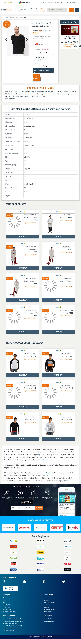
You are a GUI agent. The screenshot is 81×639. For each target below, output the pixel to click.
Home (45, 598)
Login (77, 10)
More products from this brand (24, 343)
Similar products (16, 204)
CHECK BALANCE (45, 2)
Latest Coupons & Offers (49, 602)
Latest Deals (47, 607)
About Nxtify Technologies (9, 611)
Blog (4, 600)
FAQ (4, 602)
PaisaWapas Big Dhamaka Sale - (12, 618)
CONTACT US (64, 2)
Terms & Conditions (7, 609)
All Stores (46, 600)
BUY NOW (36, 77)
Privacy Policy (6, 607)
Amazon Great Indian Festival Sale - (13, 621)
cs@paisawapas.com (49, 621)
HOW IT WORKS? (55, 2)
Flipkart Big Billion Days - (10, 623)
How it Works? (6, 604)
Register (71, 10)
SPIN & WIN (24, 2)
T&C (36, 63)
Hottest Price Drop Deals (49, 609)
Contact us (48, 616)
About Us (5, 598)
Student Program (48, 611)
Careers (45, 604)
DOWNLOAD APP (74, 2)
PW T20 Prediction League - (11, 628)
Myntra (36, 33)
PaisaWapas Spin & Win (8, 630)
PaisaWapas (36, 637)
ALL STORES (23, 9)
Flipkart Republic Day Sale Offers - (12, 625)
